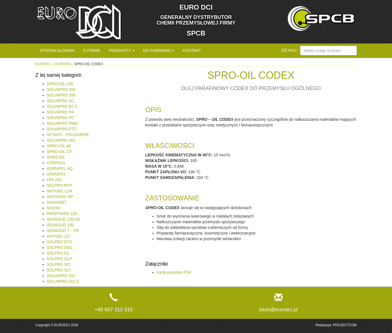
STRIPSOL (56, 163)
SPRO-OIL (56, 157)
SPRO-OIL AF (59, 146)
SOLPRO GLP (59, 259)
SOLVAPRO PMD (62, 123)
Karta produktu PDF (174, 272)
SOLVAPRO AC (60, 100)
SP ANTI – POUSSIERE (68, 134)
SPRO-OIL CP (59, 151)
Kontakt (192, 50)
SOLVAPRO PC (60, 117)
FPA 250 (54, 180)
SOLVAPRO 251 (61, 275)
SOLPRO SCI (59, 264)
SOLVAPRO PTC (62, 129)
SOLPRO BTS (59, 242)
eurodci (43, 64)
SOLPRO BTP (59, 185)
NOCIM (53, 208)
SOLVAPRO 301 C (63, 281)
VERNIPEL (56, 174)
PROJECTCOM (345, 325)
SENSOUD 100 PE (63, 219)
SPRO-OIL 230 (60, 84)
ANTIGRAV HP (60, 196)
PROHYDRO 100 (62, 213)
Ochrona (62, 64)
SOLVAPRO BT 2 (62, 106)
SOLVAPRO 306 (61, 95)
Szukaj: (289, 50)
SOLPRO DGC (60, 247)
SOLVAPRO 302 (61, 89)
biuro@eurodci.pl (278, 309)
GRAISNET (57, 202)
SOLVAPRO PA (60, 112)
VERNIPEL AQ (60, 168)
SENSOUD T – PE (63, 230)
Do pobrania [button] (158, 50)
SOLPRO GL (58, 253)
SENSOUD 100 (60, 225)
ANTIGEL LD (58, 236)
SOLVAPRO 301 (61, 140)
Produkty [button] (121, 50)
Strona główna (57, 50)
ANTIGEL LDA (59, 191)
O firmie (91, 50)
